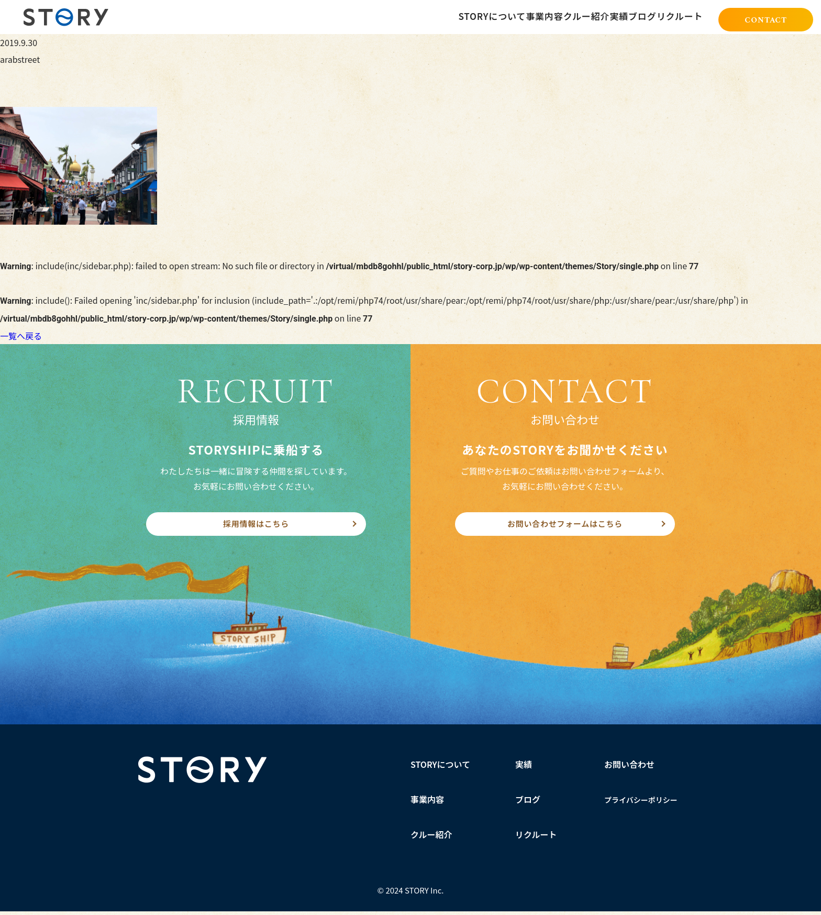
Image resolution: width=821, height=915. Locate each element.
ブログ (527, 803)
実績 (523, 768)
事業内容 (427, 803)
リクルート (536, 838)
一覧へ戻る (21, 335)
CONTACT (766, 17)
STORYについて (440, 768)
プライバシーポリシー (641, 803)
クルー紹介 (431, 838)
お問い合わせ (629, 768)
